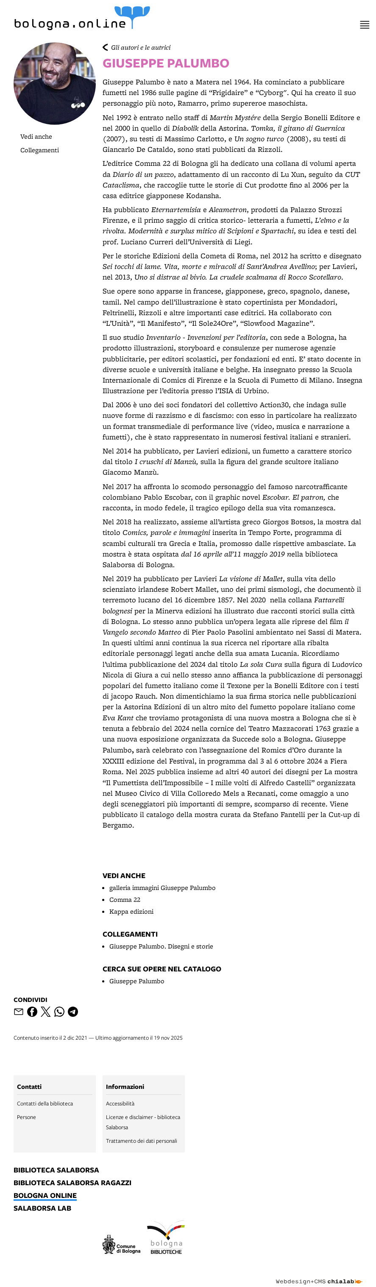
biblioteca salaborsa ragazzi (72, 1183)
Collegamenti (39, 149)
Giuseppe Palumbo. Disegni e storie (161, 946)
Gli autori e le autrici (140, 47)
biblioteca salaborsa (56, 1170)
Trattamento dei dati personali (141, 1140)
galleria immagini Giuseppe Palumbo (162, 887)
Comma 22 (124, 899)
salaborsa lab (42, 1208)
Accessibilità (120, 1103)
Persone (26, 1117)
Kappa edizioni (131, 911)
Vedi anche (36, 136)
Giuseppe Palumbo (136, 980)
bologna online (45, 1196)
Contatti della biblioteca (45, 1103)
